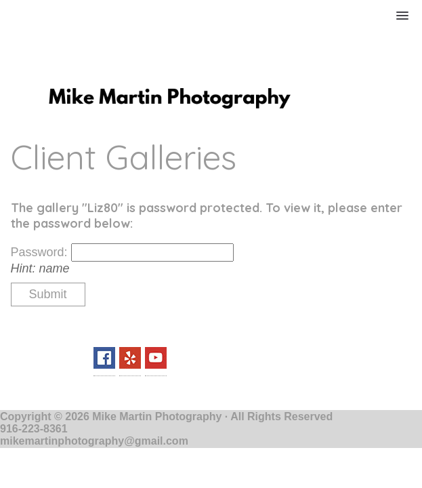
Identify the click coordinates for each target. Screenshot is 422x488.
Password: (41, 252)
